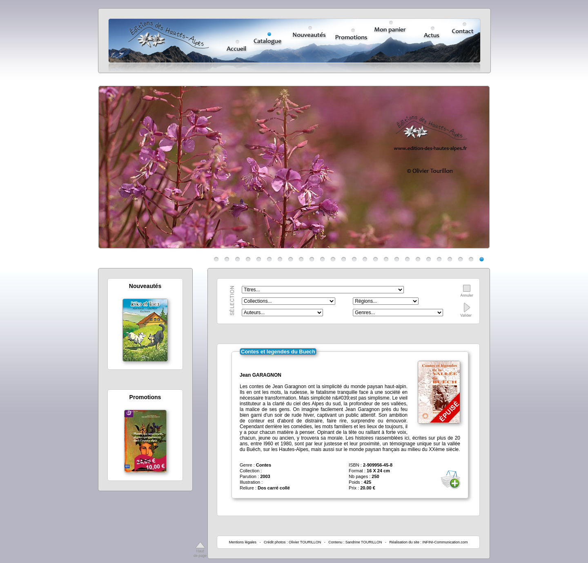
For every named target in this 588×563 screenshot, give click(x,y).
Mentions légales (242, 542)
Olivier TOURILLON (305, 542)
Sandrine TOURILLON (363, 542)
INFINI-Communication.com (445, 542)
